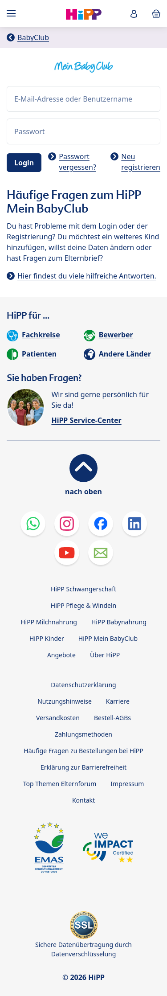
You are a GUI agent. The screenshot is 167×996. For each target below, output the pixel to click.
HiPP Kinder (46, 638)
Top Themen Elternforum (60, 783)
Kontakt (83, 800)
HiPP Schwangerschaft (83, 589)
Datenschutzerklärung (83, 684)
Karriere (118, 701)
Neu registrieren (140, 162)
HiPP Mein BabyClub (108, 638)
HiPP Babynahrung (119, 622)
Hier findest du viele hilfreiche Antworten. (86, 276)
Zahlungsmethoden (83, 734)
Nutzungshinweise (64, 701)
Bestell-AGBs (112, 717)
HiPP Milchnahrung (48, 622)
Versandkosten (58, 717)
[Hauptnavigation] (13, 13)
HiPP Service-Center (86, 420)
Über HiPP (105, 655)
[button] (134, 13)
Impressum (127, 783)
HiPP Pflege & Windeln (83, 605)
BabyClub (33, 37)
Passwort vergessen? (77, 162)
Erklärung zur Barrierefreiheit (83, 767)
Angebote (61, 655)
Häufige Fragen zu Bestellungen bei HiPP (83, 750)
